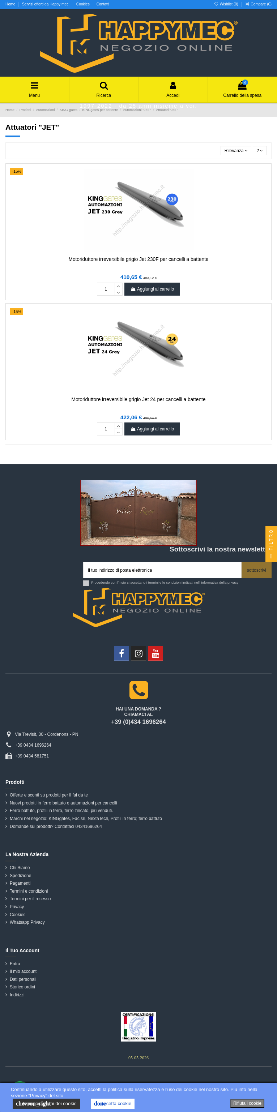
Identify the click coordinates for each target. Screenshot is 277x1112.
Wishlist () (226, 4)
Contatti (103, 4)
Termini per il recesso (30, 898)
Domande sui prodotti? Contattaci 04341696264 (56, 826)
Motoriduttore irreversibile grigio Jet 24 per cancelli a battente (139, 399)
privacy (232, 582)
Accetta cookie (112, 1103)
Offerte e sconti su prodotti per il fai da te (49, 795)
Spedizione (20, 875)
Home (10, 4)
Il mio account (23, 971)
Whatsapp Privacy (27, 922)
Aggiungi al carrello (152, 289)
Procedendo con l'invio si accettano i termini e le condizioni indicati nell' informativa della (164, 582)
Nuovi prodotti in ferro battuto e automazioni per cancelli (63, 803)
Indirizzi (17, 994)
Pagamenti (20, 883)
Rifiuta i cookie (247, 1103)
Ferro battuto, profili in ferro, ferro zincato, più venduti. (61, 810)
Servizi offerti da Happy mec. (46, 4)
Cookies (83, 4)
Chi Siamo (20, 867)
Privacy (17, 906)
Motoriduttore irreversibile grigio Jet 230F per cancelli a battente (139, 259)
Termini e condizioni (29, 891)
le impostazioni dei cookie (46, 1103)
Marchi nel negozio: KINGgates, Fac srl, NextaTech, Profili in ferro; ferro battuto (86, 818)
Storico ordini (22, 986)
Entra (15, 963)
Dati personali (23, 979)
